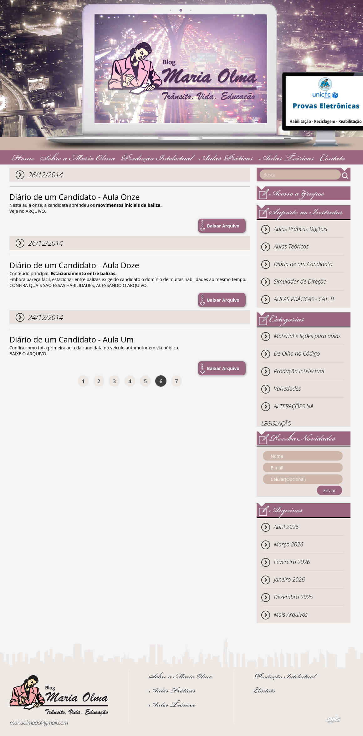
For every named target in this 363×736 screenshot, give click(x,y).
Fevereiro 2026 (292, 562)
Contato (332, 159)
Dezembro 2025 (293, 597)
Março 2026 (288, 544)
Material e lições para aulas (307, 336)
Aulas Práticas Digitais (300, 228)
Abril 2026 (286, 526)
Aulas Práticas (225, 159)
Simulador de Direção (300, 281)
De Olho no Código (297, 353)
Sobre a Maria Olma (77, 159)
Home (23, 159)
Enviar (329, 490)
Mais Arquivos (291, 614)
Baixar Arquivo (223, 226)
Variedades (287, 388)
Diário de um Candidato (303, 264)
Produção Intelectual (156, 159)
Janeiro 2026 (289, 579)
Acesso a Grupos (297, 194)
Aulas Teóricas (286, 159)
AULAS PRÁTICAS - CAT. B (304, 299)
